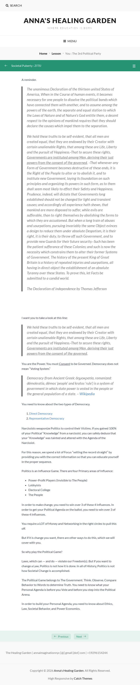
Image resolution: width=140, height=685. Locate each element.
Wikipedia (87, 394)
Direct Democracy (40, 413)
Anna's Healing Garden (70, 20)
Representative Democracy (46, 418)
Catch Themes (83, 678)
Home (43, 53)
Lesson (56, 53)
